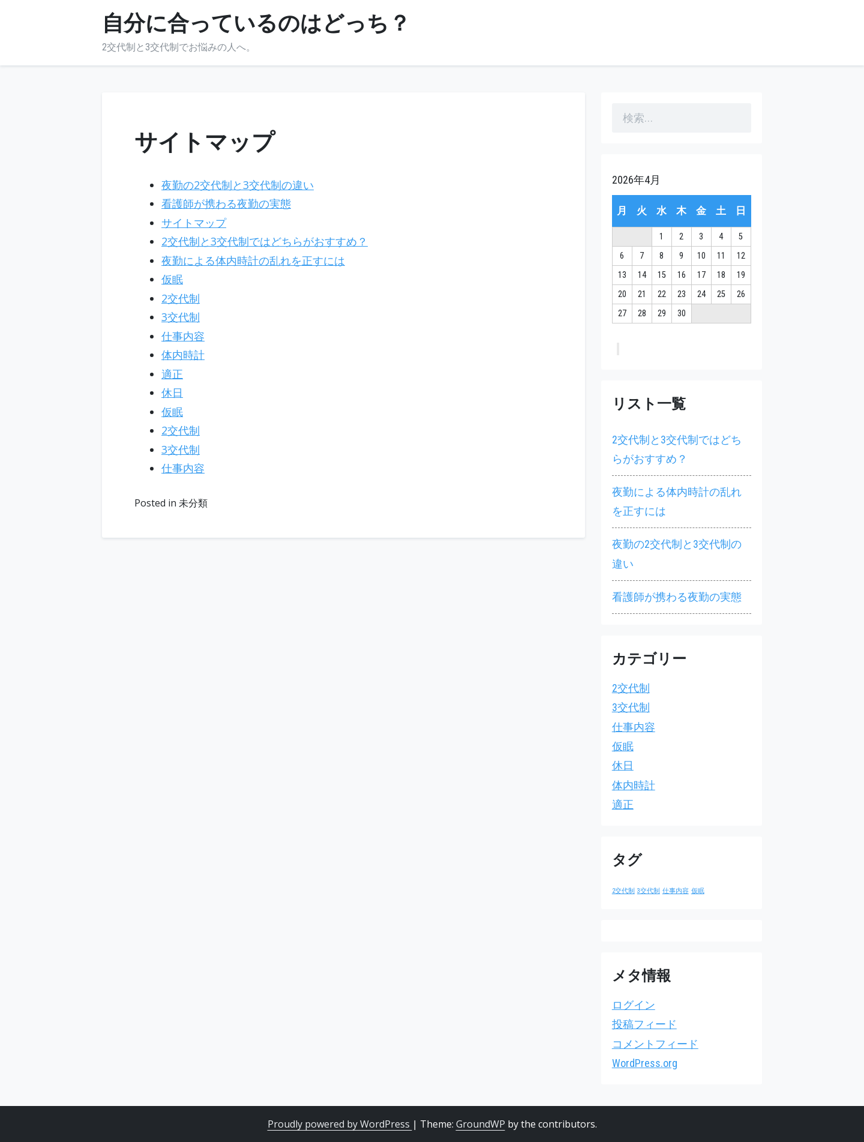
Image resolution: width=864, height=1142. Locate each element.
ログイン (633, 1005)
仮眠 (172, 279)
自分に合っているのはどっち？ (256, 23)
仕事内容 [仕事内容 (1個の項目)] (675, 891)
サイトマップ (193, 222)
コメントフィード (655, 1044)
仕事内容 (183, 336)
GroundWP (480, 1124)
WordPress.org (644, 1063)
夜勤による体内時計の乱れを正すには (253, 260)
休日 (172, 392)
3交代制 (180, 317)
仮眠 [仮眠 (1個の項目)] (697, 891)
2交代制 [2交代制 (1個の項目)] (623, 891)
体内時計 (183, 354)
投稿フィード (644, 1024)
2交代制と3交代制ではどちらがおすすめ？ (264, 241)
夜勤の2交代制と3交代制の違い (237, 185)
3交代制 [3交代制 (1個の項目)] (648, 891)
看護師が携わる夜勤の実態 (226, 203)
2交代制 (180, 298)
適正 (172, 374)
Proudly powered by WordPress (340, 1124)
